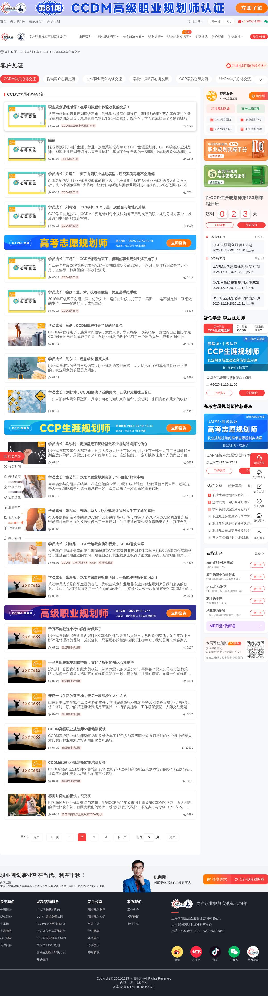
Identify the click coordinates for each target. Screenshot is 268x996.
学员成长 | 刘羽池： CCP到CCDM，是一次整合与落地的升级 (96, 207)
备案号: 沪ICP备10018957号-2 (134, 987)
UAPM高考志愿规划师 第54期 (233, 455)
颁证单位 (12, 508)
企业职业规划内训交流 (104, 79)
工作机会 (133, 909)
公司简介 (6, 909)
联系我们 (36, 21)
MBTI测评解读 (222, 626)
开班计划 (53, 21)
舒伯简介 (6, 916)
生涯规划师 (106, 562)
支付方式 (133, 923)
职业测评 (155, 36)
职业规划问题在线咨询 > (249, 65)
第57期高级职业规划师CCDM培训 (82, 814)
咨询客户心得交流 (61, 79)
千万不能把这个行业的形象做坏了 (75, 629)
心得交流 (93, 945)
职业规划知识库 (179, 36)
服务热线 (259, 502)
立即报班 (251, 225)
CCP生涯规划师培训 (50, 916)
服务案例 (218, 36)
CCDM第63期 (70, 277)
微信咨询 (12, 538)
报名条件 (12, 457)
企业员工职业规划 (48, 945)
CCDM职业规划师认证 (51, 923)
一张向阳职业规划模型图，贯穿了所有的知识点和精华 (91, 662)
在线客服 (259, 459)
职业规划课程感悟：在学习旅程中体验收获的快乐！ (89, 107)
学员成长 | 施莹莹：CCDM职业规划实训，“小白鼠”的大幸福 (96, 477)
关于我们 (17, 21)
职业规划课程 (251, 129)
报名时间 (12, 467)
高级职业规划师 (71, 647)
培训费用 (12, 487)
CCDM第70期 (70, 159)
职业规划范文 (251, 120)
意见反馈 (259, 488)
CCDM (66, 562)
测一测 (258, 564)
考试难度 (12, 477)
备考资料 (12, 518)
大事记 (4, 923)
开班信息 (42, 959)
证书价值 (12, 497)
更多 (258, 553)
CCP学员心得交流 (193, 79)
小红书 (196, 954)
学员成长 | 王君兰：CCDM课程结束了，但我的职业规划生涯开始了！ (103, 259)
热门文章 (215, 486)
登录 (256, 36)
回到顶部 (259, 534)
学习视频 (93, 931)
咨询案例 (93, 938)
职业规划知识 (220, 129)
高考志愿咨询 (250, 109)
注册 (262, 36)
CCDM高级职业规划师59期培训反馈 (77, 729)
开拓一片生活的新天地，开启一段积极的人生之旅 (87, 696)
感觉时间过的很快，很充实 (69, 796)
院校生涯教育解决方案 (51, 952)
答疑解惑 (93, 952)
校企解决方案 (133, 36)
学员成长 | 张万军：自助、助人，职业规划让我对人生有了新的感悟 (101, 511)
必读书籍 (93, 923)
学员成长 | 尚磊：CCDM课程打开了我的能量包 (85, 325)
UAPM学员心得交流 (235, 79)
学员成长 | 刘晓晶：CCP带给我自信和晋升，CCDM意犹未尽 (96, 544)
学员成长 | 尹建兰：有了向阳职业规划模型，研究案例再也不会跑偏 (101, 174)
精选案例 (235, 486)
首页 (3, 21)
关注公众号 (259, 474)
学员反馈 (235, 36)
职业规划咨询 (108, 36)
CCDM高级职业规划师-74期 (78, 125)
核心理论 (6, 938)
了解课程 (220, 225)
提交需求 (217, 879)
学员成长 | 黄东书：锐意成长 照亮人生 (78, 359)
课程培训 (86, 36)
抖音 (215, 954)
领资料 (258, 96)
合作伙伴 (6, 945)
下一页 (121, 837)
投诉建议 (133, 916)
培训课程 (12, 528)
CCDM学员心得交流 (66, 52)
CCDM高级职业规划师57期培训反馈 (77, 762)
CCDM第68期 (70, 225)
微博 (177, 954)
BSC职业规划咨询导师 (51, 938)
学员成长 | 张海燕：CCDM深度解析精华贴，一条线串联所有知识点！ (103, 577)
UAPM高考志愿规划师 (51, 931)
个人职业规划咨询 (48, 909)
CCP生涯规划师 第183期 (228, 377)
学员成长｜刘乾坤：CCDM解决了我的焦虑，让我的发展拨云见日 (100, 392)
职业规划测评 (220, 120)
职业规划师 (80, 562)
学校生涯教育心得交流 (151, 79)
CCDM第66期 (70, 192)
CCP (93, 562)
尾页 (172, 837)
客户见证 (42, 52)
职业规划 (26, 52)
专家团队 (201, 36)
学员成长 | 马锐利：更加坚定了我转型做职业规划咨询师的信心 (97, 444)
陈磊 (51, 140)
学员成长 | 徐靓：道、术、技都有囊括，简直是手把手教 (92, 292)
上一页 (54, 837)
